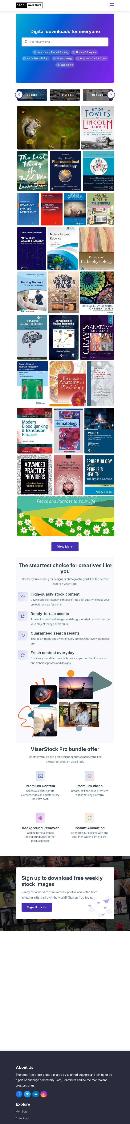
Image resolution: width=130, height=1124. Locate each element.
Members (21, 1111)
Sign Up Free (36, 907)
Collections (22, 1118)
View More (65, 546)
